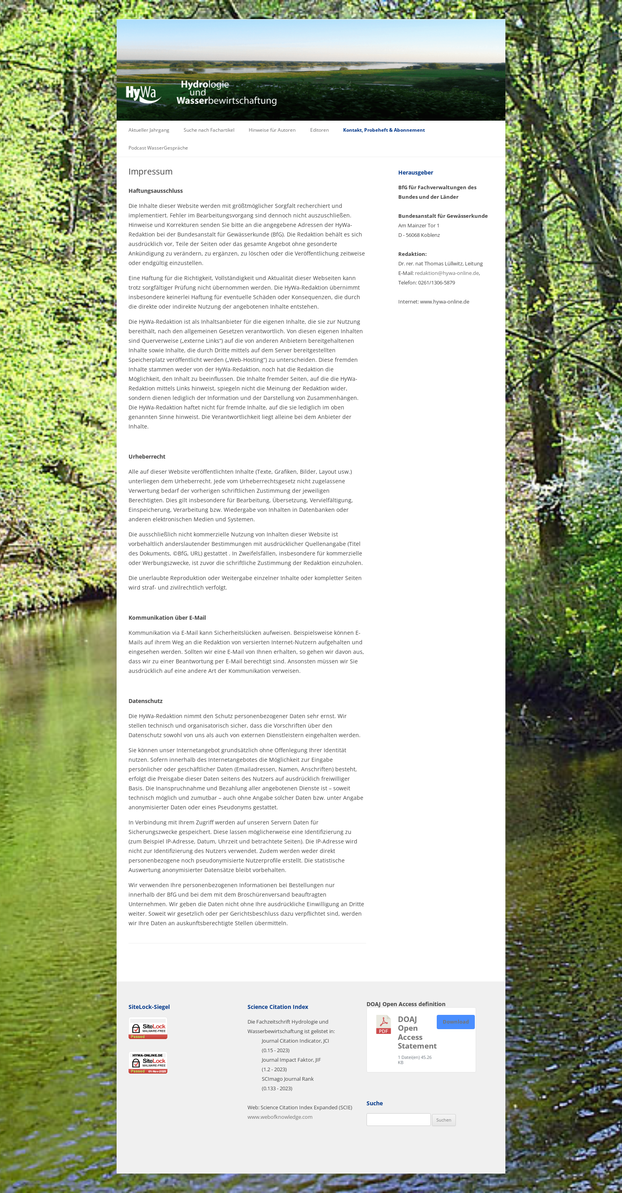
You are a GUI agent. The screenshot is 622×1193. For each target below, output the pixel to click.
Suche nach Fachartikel (209, 130)
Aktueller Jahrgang (149, 130)
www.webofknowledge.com (280, 1116)
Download (456, 1021)
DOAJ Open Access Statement (417, 1032)
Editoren (319, 130)
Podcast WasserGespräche (158, 147)
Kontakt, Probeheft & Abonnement (384, 130)
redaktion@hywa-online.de (447, 273)
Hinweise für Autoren (272, 130)
